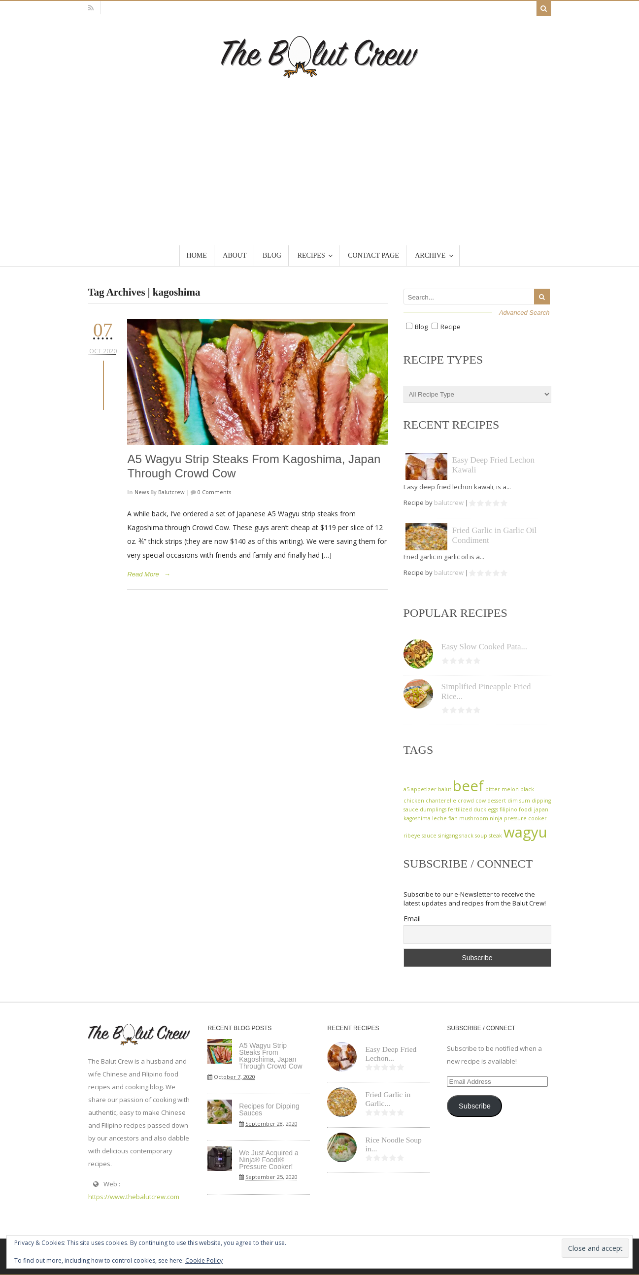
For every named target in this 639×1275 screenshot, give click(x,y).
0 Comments (213, 492)
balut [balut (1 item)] (444, 789)
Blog (421, 326)
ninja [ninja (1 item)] (496, 818)
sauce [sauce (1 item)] (429, 835)
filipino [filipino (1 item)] (508, 809)
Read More (143, 574)
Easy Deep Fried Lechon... (390, 1054)
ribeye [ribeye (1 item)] (412, 835)
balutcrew (171, 492)
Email (412, 918)
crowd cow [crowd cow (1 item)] (472, 800)
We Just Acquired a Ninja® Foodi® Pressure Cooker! (268, 1160)
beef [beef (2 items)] (468, 786)
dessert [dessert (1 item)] (496, 800)
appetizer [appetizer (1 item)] (424, 789)
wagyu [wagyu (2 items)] (525, 832)
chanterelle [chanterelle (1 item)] (441, 800)
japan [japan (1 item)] (541, 809)
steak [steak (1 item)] (495, 835)
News (142, 492)
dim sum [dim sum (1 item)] (518, 800)
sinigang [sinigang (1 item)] (448, 835)
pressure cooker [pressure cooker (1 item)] (525, 818)
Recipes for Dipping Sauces (269, 1109)
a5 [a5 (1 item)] (406, 789)
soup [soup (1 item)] (481, 835)
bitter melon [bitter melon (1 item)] (502, 789)
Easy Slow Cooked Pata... (484, 646)
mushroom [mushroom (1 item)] (473, 818)
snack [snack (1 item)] (466, 835)
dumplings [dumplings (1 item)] (433, 809)
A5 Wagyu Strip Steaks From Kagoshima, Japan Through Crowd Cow (270, 1055)
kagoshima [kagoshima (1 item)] (417, 818)
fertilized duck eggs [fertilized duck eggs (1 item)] (473, 809)
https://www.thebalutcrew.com (133, 1196)
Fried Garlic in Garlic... (387, 1099)
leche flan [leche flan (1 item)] (445, 818)
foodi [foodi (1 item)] (526, 809)
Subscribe (475, 1106)
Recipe (450, 326)
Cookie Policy (204, 1260)
